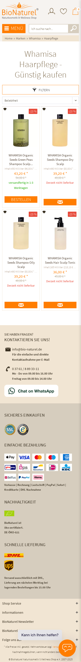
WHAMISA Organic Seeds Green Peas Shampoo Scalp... (21, 159)
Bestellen (21, 199)
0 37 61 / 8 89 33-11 (22, 369)
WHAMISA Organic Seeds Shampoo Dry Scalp (60, 159)
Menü (13, 28)
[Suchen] (73, 28)
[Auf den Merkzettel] (5, 109)
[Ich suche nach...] (54, 28)
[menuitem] (51, 12)
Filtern (41, 90)
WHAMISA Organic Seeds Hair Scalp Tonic (60, 260)
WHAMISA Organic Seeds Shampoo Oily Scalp (21, 262)
